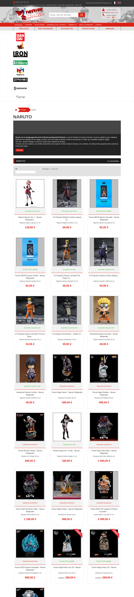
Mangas (18, 25)
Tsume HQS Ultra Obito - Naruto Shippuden (103, 452)
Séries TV (72, 25)
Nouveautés (67, 28)
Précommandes (45, 28)
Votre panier (109, 16)
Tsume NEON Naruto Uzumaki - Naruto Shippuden (104, 218)
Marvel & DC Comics (56, 25)
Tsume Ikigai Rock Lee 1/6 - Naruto (67, 567)
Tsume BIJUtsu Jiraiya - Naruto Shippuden (30, 452)
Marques (110, 28)
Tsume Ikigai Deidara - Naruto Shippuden (104, 393)
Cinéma (28, 25)
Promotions (88, 28)
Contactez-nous (106, 3)
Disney (98, 25)
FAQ (100, 3)
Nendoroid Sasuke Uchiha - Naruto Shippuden (30, 393)
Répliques (24, 28)
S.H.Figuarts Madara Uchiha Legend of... (67, 218)
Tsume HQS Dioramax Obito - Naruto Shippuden (30, 510)
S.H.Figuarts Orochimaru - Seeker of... (67, 334)
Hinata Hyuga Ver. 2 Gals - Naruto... (67, 451)
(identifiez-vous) (113, 12)
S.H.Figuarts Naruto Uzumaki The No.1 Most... (30, 335)
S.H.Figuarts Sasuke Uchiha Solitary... (104, 276)
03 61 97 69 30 (21, 2)
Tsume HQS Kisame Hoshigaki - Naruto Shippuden (30, 568)
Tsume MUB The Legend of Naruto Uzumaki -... (104, 510)
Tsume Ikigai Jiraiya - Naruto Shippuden (67, 509)
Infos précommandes (92, 3)
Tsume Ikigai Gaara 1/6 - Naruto (104, 567)
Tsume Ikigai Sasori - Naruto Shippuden (67, 392)
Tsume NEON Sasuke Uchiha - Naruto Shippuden (30, 277)
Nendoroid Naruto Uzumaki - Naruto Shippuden (104, 335)
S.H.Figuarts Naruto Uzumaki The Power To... (67, 277)
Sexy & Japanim (86, 25)
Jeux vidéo (40, 25)
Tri (16, 169)
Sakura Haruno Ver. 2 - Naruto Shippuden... (30, 218)
